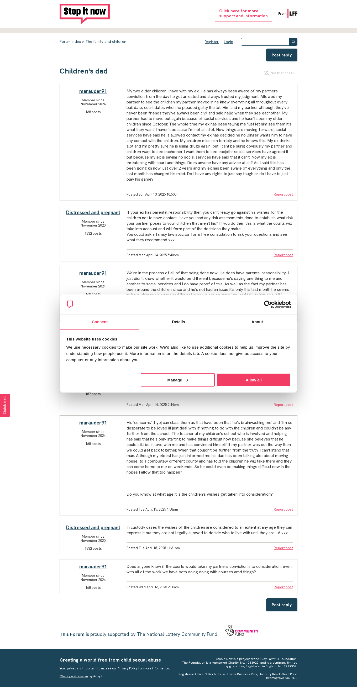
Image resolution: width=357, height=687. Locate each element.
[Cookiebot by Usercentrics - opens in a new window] (268, 304)
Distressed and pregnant (93, 212)
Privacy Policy (128, 668)
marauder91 (93, 91)
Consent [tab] (100, 321)
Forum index (70, 41)
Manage (177, 379)
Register (212, 41)
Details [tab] (178, 321)
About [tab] (257, 321)
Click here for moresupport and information (243, 13)
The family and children (105, 41)
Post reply (282, 55)
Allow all (254, 379)
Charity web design (74, 676)
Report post (283, 194)
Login (228, 41)
